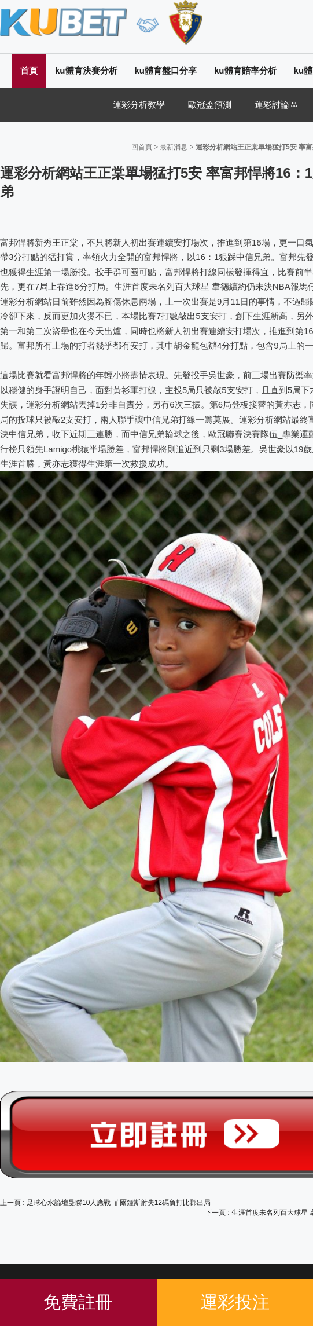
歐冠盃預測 (209, 104)
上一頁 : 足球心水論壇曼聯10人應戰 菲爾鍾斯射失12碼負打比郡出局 (105, 1203)
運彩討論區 (276, 104)
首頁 (29, 70)
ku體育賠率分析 (245, 70)
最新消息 (173, 147)
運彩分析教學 (139, 104)
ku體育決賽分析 (86, 70)
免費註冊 (78, 1302)
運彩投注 (235, 1302)
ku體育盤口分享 (166, 70)
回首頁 (141, 147)
